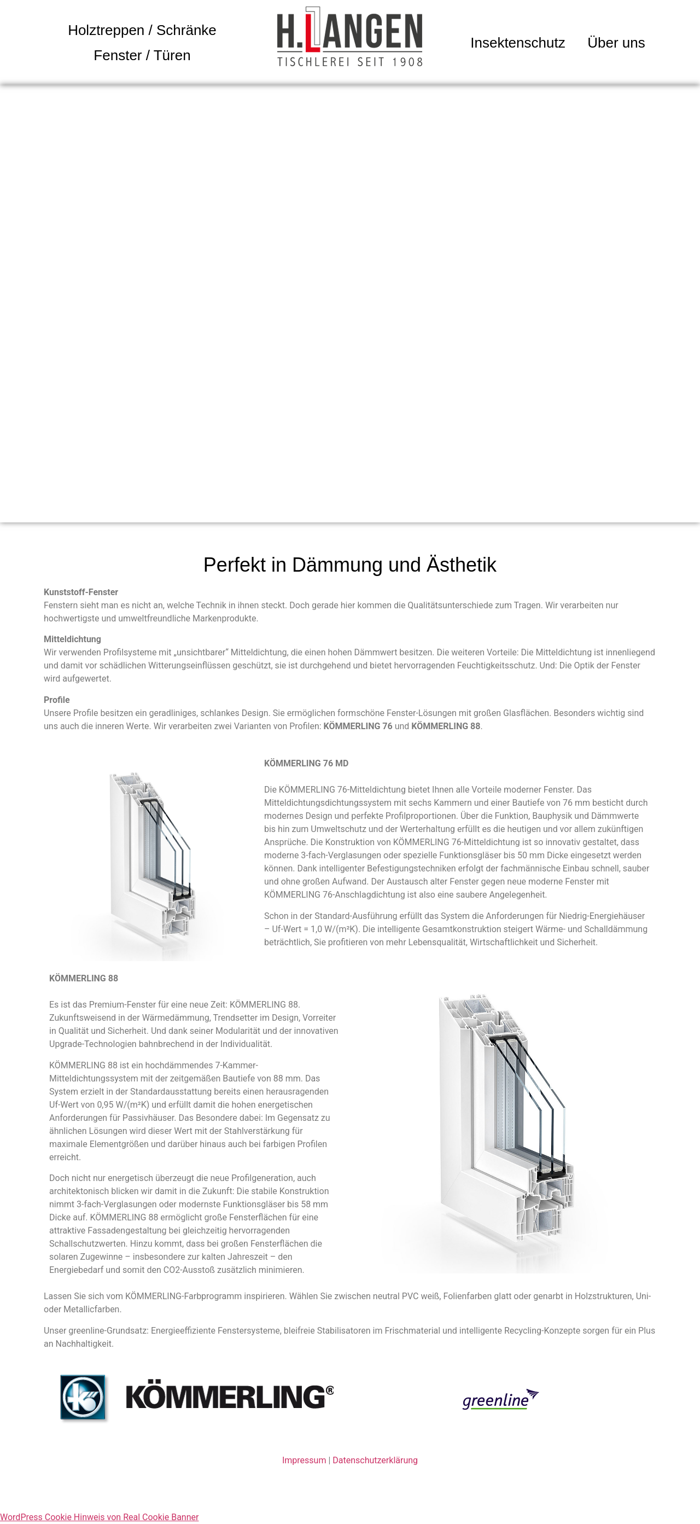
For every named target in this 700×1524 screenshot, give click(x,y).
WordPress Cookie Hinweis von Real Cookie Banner (99, 1517)
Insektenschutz (517, 42)
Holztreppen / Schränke (142, 30)
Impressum (304, 1460)
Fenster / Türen (142, 55)
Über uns (616, 42)
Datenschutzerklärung (375, 1460)
